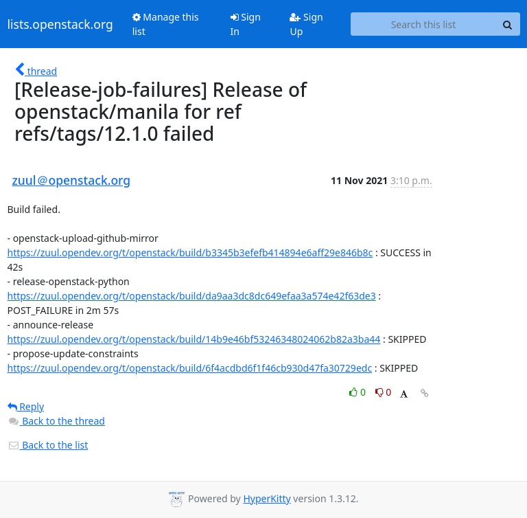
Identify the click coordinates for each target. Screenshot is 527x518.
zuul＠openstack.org (71, 180)
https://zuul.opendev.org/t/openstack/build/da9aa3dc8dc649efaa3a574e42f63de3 (192, 295)
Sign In (246, 24)
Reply (26, 406)
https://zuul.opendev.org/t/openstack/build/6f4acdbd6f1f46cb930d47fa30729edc (190, 367)
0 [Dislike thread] (383, 391)
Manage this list (165, 24)
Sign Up (306, 24)
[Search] (507, 24)
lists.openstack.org (60, 24)
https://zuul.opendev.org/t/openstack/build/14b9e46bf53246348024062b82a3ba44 (194, 339)
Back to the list (48, 444)
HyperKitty (266, 498)
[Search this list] (423, 24)
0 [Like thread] (358, 391)
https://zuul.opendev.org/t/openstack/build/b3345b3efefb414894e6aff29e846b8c (190, 252)
